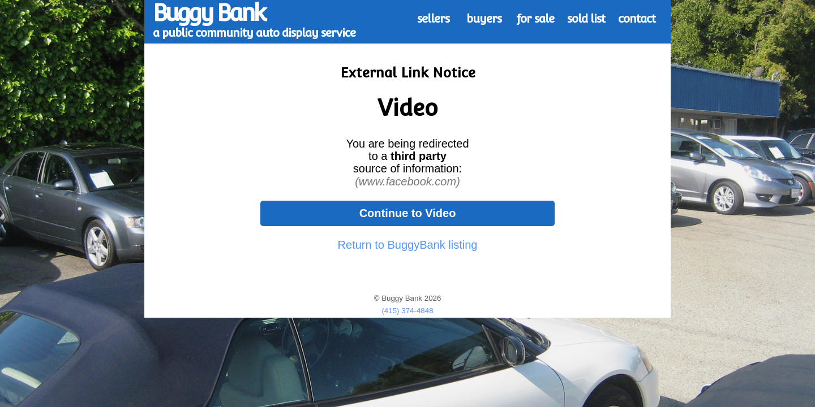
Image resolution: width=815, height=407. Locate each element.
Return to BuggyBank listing (408, 245)
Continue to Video (407, 213)
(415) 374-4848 (407, 310)
